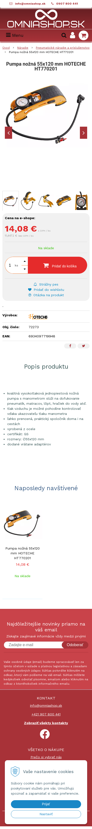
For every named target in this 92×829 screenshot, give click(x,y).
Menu (14, 35)
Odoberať (75, 645)
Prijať (46, 804)
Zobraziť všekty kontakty (46, 723)
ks (16, 265)
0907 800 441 (67, 3)
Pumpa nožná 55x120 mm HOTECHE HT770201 (22, 553)
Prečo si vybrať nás (46, 757)
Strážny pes (46, 284)
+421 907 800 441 (46, 714)
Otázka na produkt (46, 295)
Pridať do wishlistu (46, 290)
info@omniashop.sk (30, 3)
